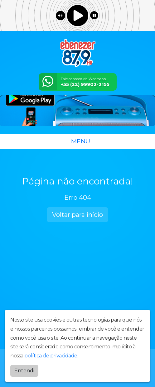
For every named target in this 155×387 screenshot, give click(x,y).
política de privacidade (50, 356)
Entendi (24, 371)
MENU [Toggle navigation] (77, 141)
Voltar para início (77, 214)
